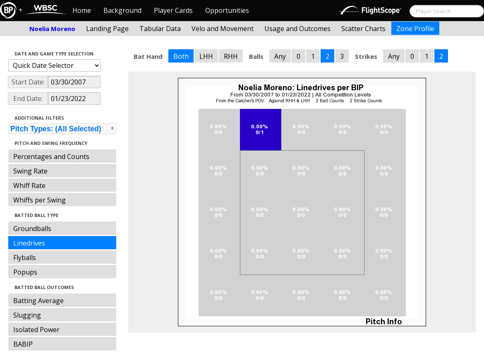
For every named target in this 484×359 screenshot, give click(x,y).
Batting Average (38, 300)
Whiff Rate (29, 185)
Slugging (27, 315)
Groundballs (32, 228)
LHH (206, 56)
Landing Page (107, 28)
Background (122, 10)
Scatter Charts (363, 28)
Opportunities (227, 10)
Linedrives (29, 243)
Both (181, 56)
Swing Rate (30, 171)
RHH (231, 56)
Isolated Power (36, 329)
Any (280, 56)
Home (81, 10)
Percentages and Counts (51, 156)
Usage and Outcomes (297, 28)
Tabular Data (160, 28)
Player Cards (173, 10)
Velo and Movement (223, 28)
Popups (25, 272)
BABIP (23, 344)
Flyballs (24, 257)
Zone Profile (415, 28)
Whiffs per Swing (39, 200)
